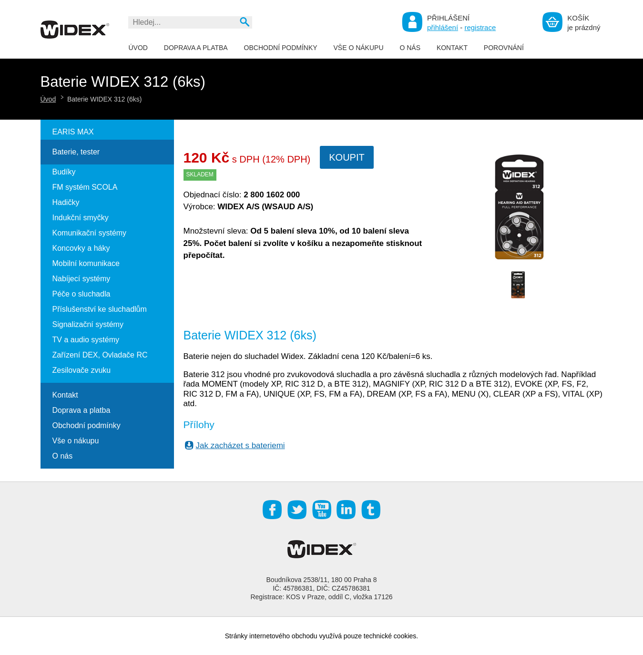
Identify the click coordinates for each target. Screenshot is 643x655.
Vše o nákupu (358, 47)
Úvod (138, 47)
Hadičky (66, 202)
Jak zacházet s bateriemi (234, 445)
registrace (480, 27)
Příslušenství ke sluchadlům (99, 309)
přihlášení (442, 27)
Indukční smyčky (80, 218)
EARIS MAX (73, 132)
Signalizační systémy (87, 324)
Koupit (346, 157)
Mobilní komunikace (86, 263)
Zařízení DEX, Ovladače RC (100, 355)
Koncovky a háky (81, 248)
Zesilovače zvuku (81, 370)
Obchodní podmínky (280, 47)
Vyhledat (244, 22)
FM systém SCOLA (85, 187)
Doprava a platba (196, 47)
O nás (409, 47)
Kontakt (452, 47)
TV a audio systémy (86, 340)
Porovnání (504, 47)
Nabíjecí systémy (81, 279)
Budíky (64, 172)
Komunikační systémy (89, 233)
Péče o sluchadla (81, 294)
